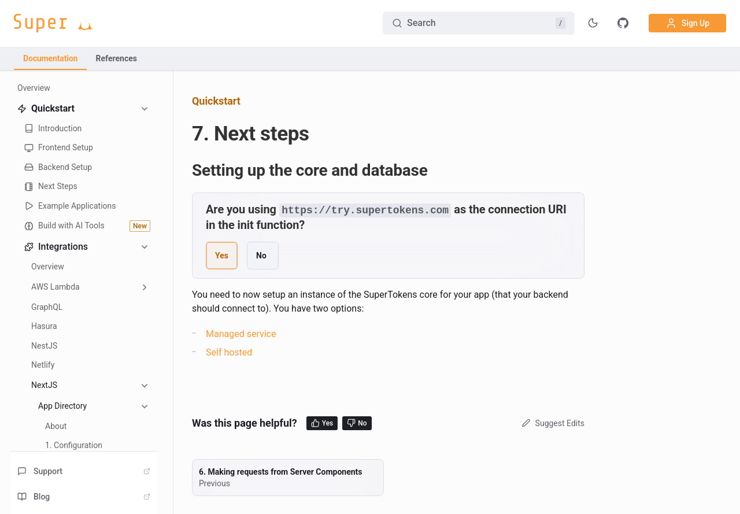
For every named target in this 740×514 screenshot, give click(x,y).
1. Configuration (73, 445)
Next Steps (50, 186)
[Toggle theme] (593, 23)
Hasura (44, 326)
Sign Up (687, 23)
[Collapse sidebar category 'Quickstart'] (144, 108)
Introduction (53, 129)
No (357, 423)
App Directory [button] (62, 406)
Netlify (42, 364)
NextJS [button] (44, 385)
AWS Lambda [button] (55, 286)
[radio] (222, 255)
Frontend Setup (58, 148)
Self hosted (229, 351)
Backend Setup (58, 167)
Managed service (241, 333)
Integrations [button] (56, 246)
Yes (322, 423)
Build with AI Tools (87, 226)
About (55, 426)
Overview (33, 88)
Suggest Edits (551, 422)
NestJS (44, 345)
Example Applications (70, 206)
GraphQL (46, 307)
